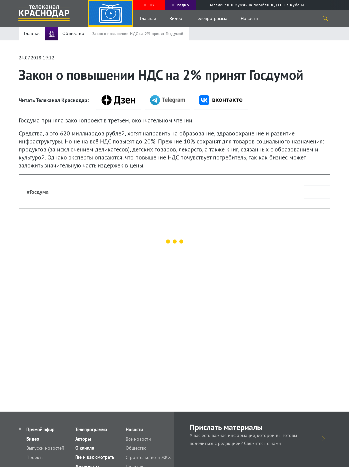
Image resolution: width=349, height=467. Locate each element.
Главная (148, 18)
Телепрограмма (211, 18)
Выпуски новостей (46, 448)
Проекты (36, 458)
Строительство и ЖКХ (149, 458)
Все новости (139, 439)
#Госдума (38, 191)
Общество (136, 448)
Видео (175, 18)
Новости (249, 18)
